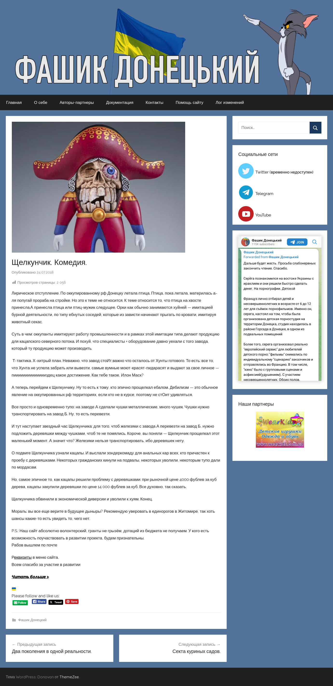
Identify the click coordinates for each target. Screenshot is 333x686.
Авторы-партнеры (77, 102)
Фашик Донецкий (32, 620)
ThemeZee (69, 676)
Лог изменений (230, 102)
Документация (119, 102)
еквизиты (23, 557)
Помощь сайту (190, 102)
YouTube (263, 215)
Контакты (154, 102)
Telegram (264, 193)
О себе (40, 102)
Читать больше (29, 576)
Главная (14, 102)
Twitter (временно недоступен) (284, 172)
